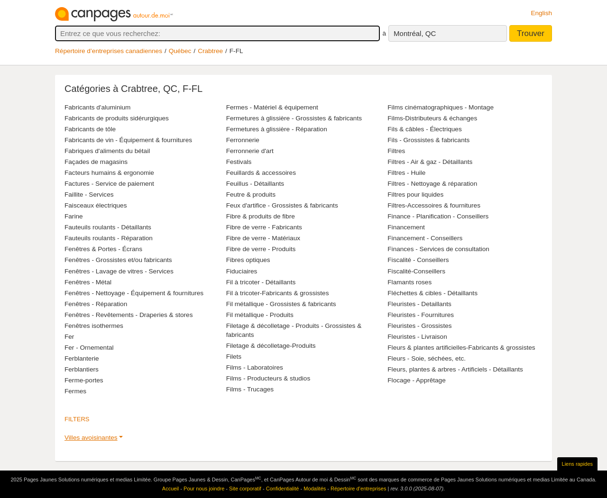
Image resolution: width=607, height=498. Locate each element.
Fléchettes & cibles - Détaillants (432, 293)
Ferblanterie (81, 358)
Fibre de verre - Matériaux (263, 238)
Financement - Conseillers (424, 238)
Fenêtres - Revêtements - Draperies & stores (128, 314)
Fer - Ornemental (89, 347)
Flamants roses (409, 282)
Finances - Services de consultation (438, 249)
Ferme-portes (83, 380)
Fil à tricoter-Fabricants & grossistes (277, 293)
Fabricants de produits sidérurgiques (116, 118)
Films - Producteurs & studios (268, 378)
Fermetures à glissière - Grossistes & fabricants (294, 118)
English (541, 13)
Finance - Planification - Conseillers (437, 216)
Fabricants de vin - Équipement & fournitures (128, 140)
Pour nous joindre (204, 488)
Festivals (239, 161)
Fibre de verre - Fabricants (264, 227)
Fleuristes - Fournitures (420, 314)
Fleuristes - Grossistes (419, 325)
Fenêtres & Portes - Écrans (103, 249)
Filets (233, 356)
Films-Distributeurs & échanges (432, 118)
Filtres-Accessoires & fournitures (433, 205)
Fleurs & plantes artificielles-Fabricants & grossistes (461, 347)
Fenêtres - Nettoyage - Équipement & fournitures (133, 293)
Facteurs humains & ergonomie (109, 172)
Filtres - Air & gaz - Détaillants (429, 161)
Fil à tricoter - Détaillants (261, 282)
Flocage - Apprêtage (416, 380)
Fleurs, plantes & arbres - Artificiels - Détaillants (455, 369)
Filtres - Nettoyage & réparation (432, 183)
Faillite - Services (89, 194)
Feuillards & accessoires (261, 172)
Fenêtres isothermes (93, 325)
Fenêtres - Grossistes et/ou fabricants (118, 259)
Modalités (315, 488)
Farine (73, 216)
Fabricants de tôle (90, 129)
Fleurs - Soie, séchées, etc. (426, 358)
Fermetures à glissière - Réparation (276, 129)
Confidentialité (282, 488)
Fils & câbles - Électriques (424, 129)
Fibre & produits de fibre (260, 216)
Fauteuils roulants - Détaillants (107, 227)
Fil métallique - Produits (260, 314)
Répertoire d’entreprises (358, 488)
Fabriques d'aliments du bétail (107, 150)
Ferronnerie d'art (250, 150)
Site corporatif (245, 488)
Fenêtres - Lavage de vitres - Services (119, 271)
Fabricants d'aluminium (97, 107)
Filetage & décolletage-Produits (271, 345)
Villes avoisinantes (91, 437)
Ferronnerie (242, 140)
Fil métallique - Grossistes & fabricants (281, 304)
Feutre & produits (251, 194)
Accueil (170, 488)
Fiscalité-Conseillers (416, 271)
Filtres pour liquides (415, 194)
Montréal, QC (415, 33)
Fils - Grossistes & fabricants (428, 140)
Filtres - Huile (406, 172)
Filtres (396, 150)
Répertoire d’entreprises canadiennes (108, 50)
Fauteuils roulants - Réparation (108, 238)
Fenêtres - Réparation (95, 304)
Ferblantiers (81, 369)
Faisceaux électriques (95, 205)
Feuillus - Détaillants (255, 183)
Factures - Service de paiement (109, 183)
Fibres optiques (248, 259)
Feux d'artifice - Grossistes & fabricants (282, 205)
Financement (406, 227)
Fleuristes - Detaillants (419, 304)
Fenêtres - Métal (87, 282)
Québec (180, 50)
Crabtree (210, 50)
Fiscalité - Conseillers (418, 259)
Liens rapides (577, 464)
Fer (69, 336)
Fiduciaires (242, 271)
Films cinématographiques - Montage (440, 107)
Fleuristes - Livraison (417, 336)
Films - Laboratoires (254, 367)
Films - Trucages (250, 389)
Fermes (75, 391)
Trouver (530, 33)
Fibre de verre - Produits (261, 249)
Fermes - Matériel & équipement (272, 107)
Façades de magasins (96, 161)
